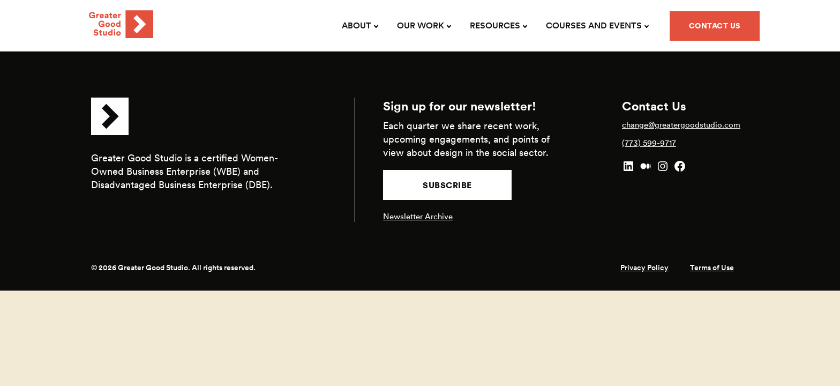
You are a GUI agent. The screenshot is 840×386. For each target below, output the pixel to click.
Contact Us (715, 25)
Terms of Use (712, 267)
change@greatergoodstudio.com (681, 125)
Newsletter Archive (418, 216)
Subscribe (447, 185)
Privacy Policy (644, 267)
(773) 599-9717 (649, 143)
